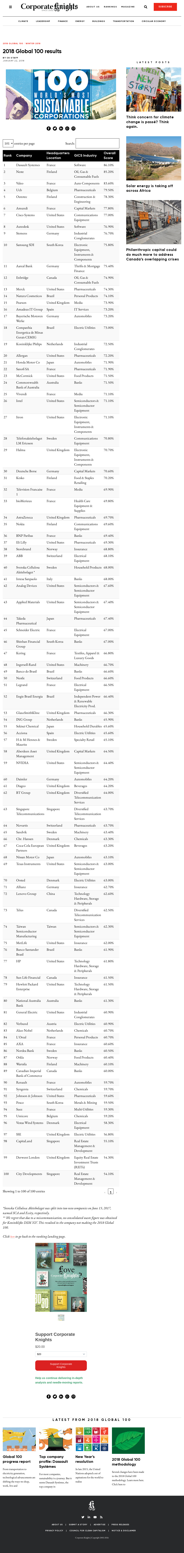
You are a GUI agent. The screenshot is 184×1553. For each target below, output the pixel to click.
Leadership (43, 21)
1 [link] (110, 1192)
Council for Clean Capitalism (87, 1531)
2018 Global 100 (13, 44)
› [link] (116, 1192)
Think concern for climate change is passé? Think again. (150, 122)
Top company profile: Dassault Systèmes (53, 1462)
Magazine (128, 7)
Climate (23, 21)
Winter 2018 (33, 44)
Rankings (110, 7)
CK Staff (12, 58)
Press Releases (120, 1525)
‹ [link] (105, 1192)
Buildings (98, 21)
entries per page (24, 143)
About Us (93, 7)
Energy (80, 21)
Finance (63, 21)
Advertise (99, 1525)
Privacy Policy (54, 1531)
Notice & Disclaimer (124, 1531)
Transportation (123, 21)
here (13, 1236)
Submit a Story (78, 1525)
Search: (70, 143)
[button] (13, 156)
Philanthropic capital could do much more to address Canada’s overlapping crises (152, 254)
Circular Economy (154, 21)
